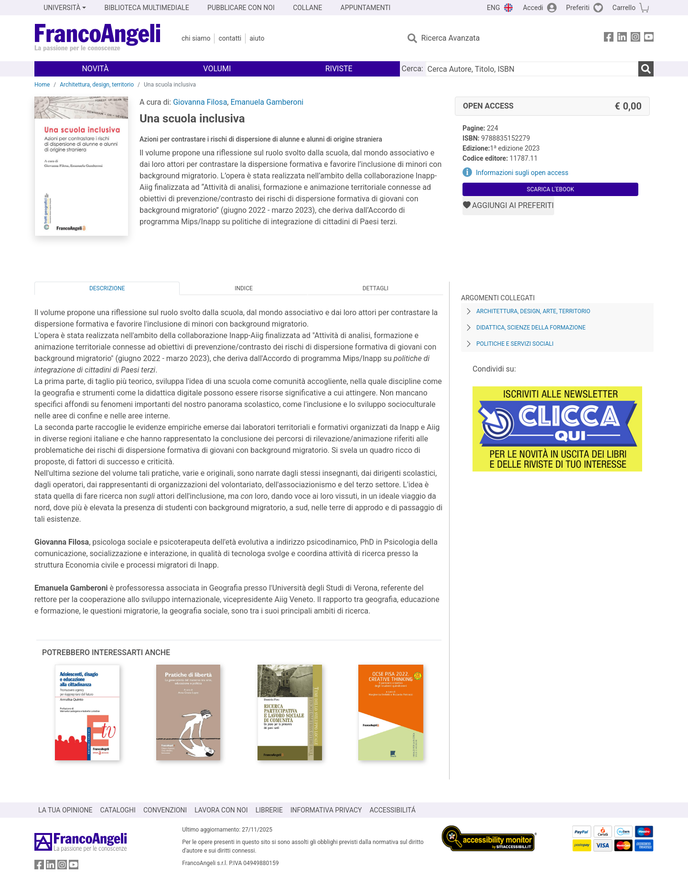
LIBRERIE (269, 810)
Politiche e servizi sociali (514, 343)
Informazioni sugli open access (522, 172)
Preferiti (578, 7)
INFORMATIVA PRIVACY (326, 810)
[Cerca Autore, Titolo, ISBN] (531, 69)
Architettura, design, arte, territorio (533, 311)
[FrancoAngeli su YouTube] (649, 38)
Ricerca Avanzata (450, 38)
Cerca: (412, 68)
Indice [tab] (244, 288)
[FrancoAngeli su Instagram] (635, 38)
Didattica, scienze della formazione (531, 327)
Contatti (229, 38)
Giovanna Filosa (200, 102)
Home (42, 84)
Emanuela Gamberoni (266, 102)
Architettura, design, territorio (97, 84)
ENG (493, 7)
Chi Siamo (196, 38)
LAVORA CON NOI (221, 810)
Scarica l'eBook (550, 189)
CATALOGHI (118, 810)
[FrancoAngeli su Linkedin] (622, 38)
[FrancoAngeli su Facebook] (608, 38)
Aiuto (256, 38)
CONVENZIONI (165, 810)
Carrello (624, 7)
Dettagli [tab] (375, 288)
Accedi (533, 7)
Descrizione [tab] (107, 288)
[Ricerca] (646, 69)
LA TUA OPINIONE (65, 810)
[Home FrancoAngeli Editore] (97, 38)
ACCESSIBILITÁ (393, 810)
